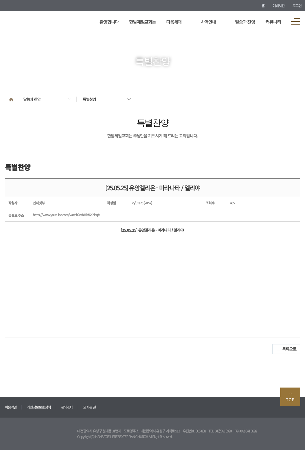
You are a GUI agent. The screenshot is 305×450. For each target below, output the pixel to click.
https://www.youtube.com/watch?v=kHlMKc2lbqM (66, 215)
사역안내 (208, 21)
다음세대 (173, 21)
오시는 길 (89, 407)
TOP (290, 396)
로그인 (296, 5)
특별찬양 (89, 99)
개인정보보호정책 (39, 407)
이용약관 (11, 407)
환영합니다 (109, 21)
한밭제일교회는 (142, 21)
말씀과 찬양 (245, 21)
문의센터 (67, 407)
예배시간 (278, 5)
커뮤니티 (273, 21)
